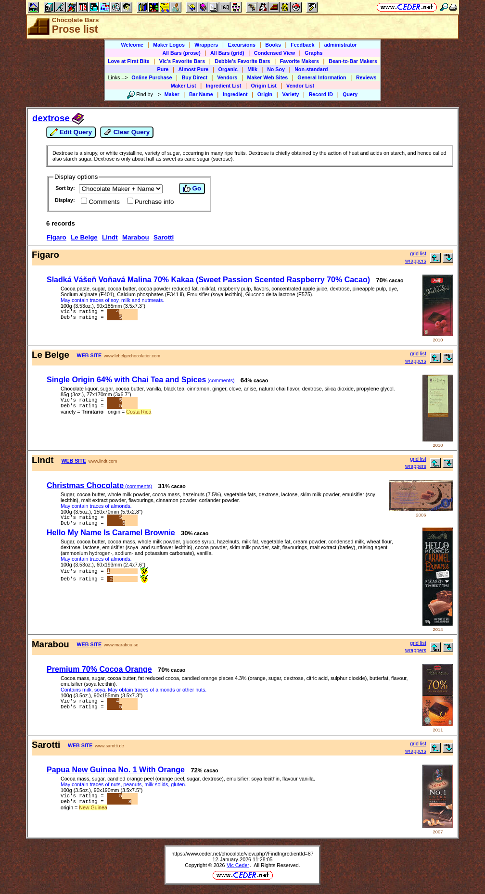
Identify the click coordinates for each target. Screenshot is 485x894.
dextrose (58, 118)
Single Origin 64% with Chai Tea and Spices (141, 380)
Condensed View (274, 53)
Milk (252, 69)
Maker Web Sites (267, 77)
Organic (228, 69)
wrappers (415, 261)
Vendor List (300, 85)
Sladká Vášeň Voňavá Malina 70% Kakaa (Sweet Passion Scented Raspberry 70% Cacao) (208, 280)
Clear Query (127, 132)
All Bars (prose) (181, 53)
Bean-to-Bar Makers (353, 61)
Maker (172, 94)
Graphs (313, 53)
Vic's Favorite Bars (182, 61)
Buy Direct (194, 77)
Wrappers (206, 45)
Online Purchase (151, 77)
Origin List (264, 85)
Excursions (241, 45)
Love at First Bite (128, 61)
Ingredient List (223, 85)
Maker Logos (169, 45)
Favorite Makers (299, 61)
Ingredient (235, 94)
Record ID (321, 94)
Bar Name (201, 94)
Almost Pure (194, 69)
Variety (290, 94)
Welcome (132, 45)
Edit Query (71, 132)
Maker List (183, 85)
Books (273, 45)
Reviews (366, 77)
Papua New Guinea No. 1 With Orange (116, 772)
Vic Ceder (238, 867)
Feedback (302, 45)
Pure (163, 69)
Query (350, 94)
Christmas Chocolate (99, 485)
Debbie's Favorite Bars (242, 61)
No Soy (276, 69)
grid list (418, 253)
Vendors (227, 77)
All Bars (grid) (227, 53)
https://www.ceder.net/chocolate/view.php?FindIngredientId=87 (242, 855)
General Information (321, 77)
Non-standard (311, 69)
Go (192, 188)
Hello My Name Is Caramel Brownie (111, 534)
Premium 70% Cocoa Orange (99, 671)
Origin (264, 94)
